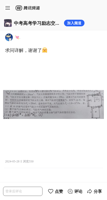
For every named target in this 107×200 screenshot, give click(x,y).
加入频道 (74, 22)
